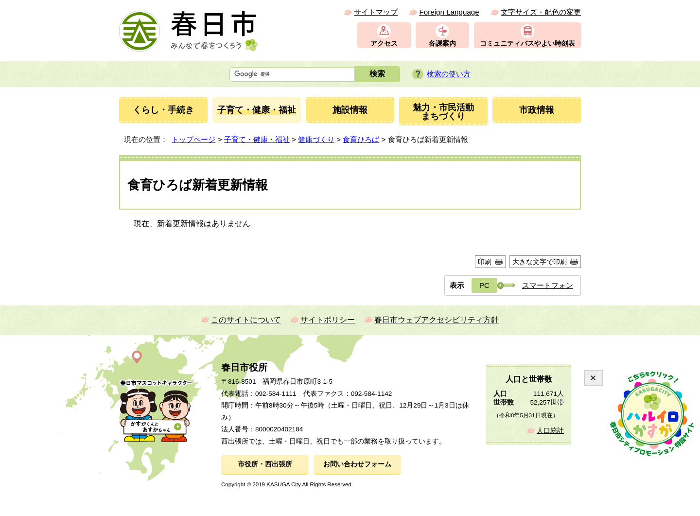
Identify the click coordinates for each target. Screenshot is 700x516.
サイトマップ (376, 12)
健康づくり (316, 139)
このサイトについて (246, 320)
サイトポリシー (327, 320)
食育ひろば (361, 139)
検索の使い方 (449, 74)
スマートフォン (547, 285)
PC (484, 285)
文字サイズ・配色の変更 (541, 12)
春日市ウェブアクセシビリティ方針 (436, 320)
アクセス (384, 43)
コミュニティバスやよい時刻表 (527, 43)
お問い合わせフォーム (357, 464)
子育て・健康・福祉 (257, 139)
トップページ (193, 139)
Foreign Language (449, 12)
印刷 (484, 262)
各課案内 (442, 43)
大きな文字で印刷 (539, 262)
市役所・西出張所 (265, 464)
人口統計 (550, 430)
